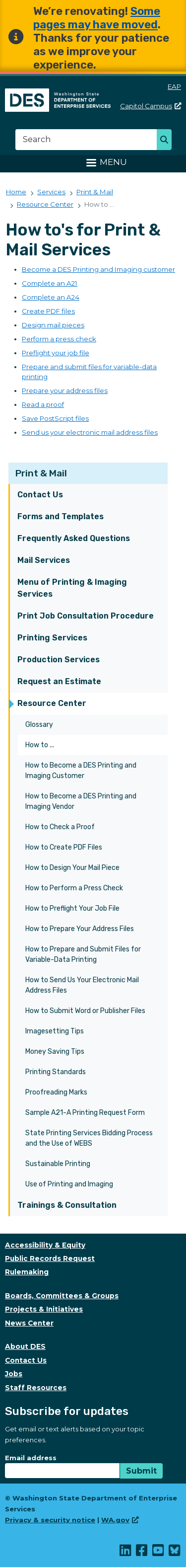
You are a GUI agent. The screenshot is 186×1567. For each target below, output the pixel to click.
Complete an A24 (50, 297)
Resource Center (51, 703)
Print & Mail (41, 473)
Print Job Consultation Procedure (85, 616)
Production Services (58, 659)
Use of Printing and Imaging (69, 1184)
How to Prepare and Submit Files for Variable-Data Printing (83, 954)
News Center (29, 1323)
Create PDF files (48, 311)
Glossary (39, 724)
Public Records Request (50, 1258)
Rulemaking (27, 1272)
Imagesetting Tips (54, 1031)
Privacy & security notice (50, 1520)
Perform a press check (59, 339)
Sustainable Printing (57, 1164)
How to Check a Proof (60, 827)
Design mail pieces (53, 325)
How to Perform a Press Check (74, 888)
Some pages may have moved (96, 17)
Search (167, 141)
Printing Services (52, 637)
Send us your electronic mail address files (90, 432)
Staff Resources (35, 1388)
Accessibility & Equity (45, 1245)
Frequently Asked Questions (73, 538)
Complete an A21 (49, 283)
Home (16, 192)
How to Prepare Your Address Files (79, 929)
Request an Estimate (59, 681)
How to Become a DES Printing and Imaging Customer (80, 770)
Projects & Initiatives (44, 1309)
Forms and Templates (60, 516)
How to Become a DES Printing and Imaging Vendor (80, 801)
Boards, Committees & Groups (62, 1296)
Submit (141, 1471)
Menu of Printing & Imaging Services (72, 588)
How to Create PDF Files (63, 847)
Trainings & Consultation (67, 1205)
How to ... (39, 745)
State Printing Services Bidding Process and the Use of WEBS (89, 1138)
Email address (31, 1458)
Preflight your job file (55, 353)
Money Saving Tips (54, 1051)
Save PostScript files (55, 418)
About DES (25, 1346)
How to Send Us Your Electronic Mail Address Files (82, 985)
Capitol (150, 106)
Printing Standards (55, 1072)
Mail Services (43, 560)
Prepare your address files (65, 390)
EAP (174, 86)
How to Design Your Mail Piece (72, 867)
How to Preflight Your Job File (72, 908)
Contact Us (40, 494)
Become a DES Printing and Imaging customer (98, 269)
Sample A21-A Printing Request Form (85, 1112)
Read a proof (43, 404)
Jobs (13, 1374)
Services (51, 192)
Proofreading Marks (56, 1092)
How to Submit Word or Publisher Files (85, 1011)
